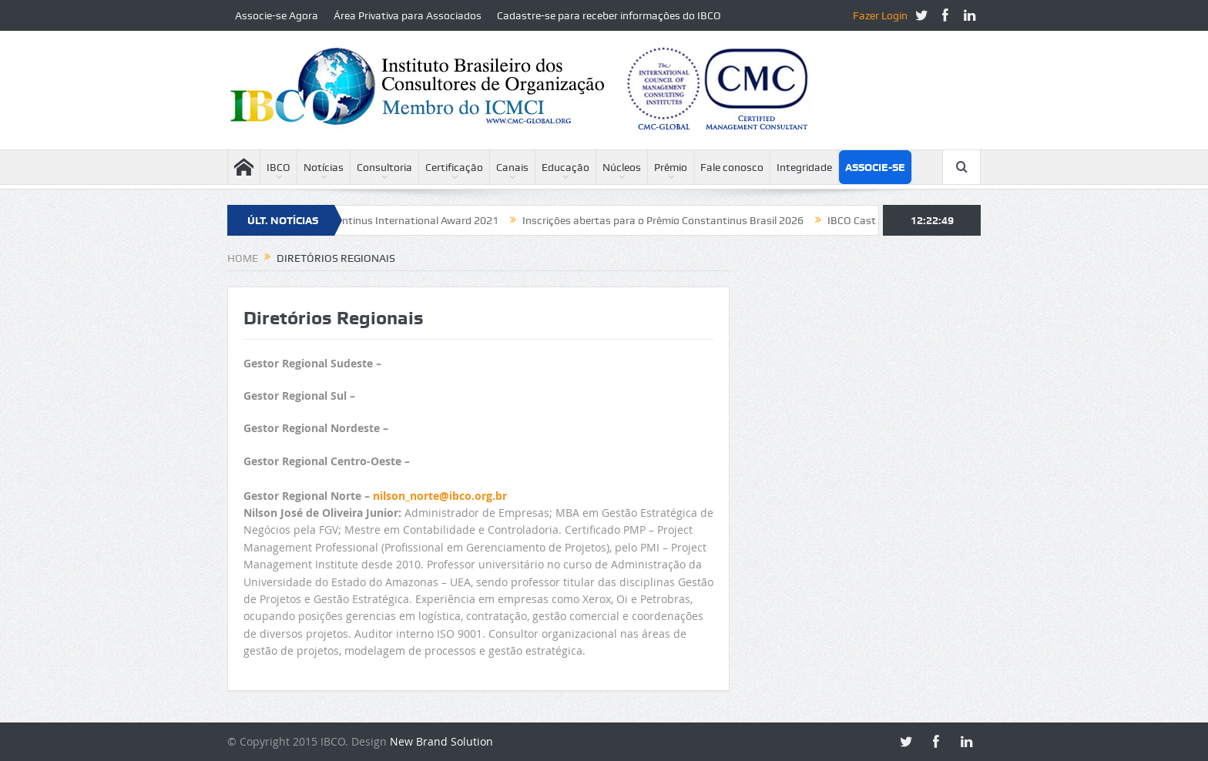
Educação (565, 167)
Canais (512, 167)
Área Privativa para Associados (408, 15)
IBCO (278, 167)
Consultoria (384, 167)
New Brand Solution (441, 741)
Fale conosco (731, 167)
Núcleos (621, 167)
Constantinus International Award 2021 (409, 220)
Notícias (324, 167)
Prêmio (670, 167)
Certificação (454, 167)
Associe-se (875, 167)
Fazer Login (880, 15)
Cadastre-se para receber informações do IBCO (609, 15)
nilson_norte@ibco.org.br (440, 495)
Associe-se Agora (276, 15)
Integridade (804, 167)
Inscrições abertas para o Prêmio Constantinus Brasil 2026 (669, 220)
